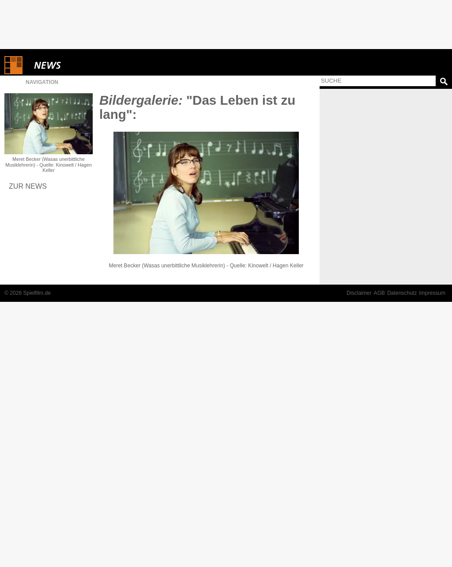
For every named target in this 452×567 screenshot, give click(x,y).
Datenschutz (402, 293)
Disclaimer (359, 293)
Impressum (432, 293)
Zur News (28, 186)
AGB (379, 293)
